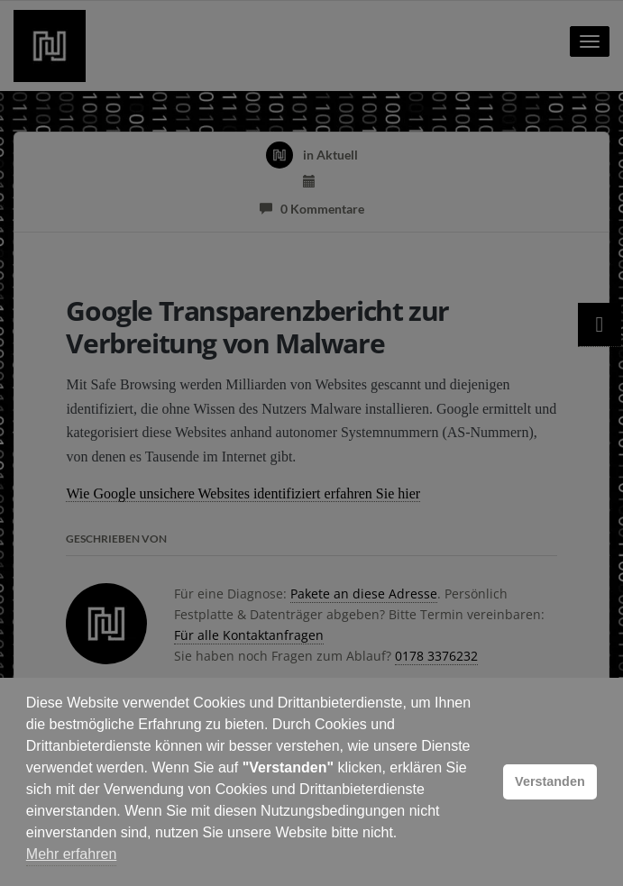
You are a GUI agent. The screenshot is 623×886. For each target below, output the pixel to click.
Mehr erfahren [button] (71, 854)
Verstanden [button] (550, 781)
